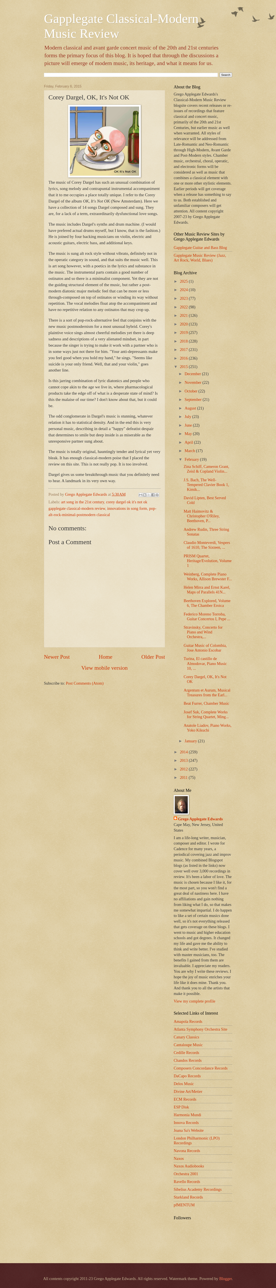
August (191, 408)
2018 (184, 341)
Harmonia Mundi (187, 1115)
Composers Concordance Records (201, 1068)
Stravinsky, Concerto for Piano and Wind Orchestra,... (203, 632)
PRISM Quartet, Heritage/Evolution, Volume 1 (208, 561)
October (192, 391)
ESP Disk (181, 1107)
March (190, 451)
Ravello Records (187, 1182)
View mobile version (104, 668)
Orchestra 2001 (186, 1174)
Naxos (179, 1158)
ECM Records (185, 1099)
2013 (184, 760)
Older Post (153, 657)
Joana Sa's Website (189, 1130)
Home (105, 657)
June (189, 425)
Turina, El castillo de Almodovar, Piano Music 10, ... (205, 663)
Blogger (225, 1279)
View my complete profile (194, 1001)
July (188, 416)
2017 (184, 350)
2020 (184, 324)
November (193, 382)
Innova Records (186, 1123)
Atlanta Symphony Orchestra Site (200, 1029)
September (194, 399)
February (192, 459)
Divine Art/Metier (188, 1091)
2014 (184, 752)
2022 (184, 307)
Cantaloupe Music (188, 1045)
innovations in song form (127, 508)
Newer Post (57, 657)
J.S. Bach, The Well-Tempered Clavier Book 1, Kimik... (206, 485)
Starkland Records (188, 1197)
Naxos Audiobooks (189, 1166)
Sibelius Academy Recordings (198, 1189)
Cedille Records (186, 1052)
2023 (184, 298)
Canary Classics (186, 1037)
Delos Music (184, 1084)
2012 (184, 769)
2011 (184, 777)
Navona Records (187, 1151)
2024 (184, 290)
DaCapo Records (187, 1076)
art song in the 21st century (82, 502)
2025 (184, 281)
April (189, 442)
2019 (184, 332)
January (191, 741)
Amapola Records (188, 1021)
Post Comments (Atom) (85, 683)
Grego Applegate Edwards (200, 819)
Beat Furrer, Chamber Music (206, 703)
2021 (184, 315)
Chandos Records (188, 1060)
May (189, 434)
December (193, 374)
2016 (184, 358)
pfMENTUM (184, 1205)
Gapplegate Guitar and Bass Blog (200, 247)
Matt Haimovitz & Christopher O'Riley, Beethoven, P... (202, 516)
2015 (184, 367)
